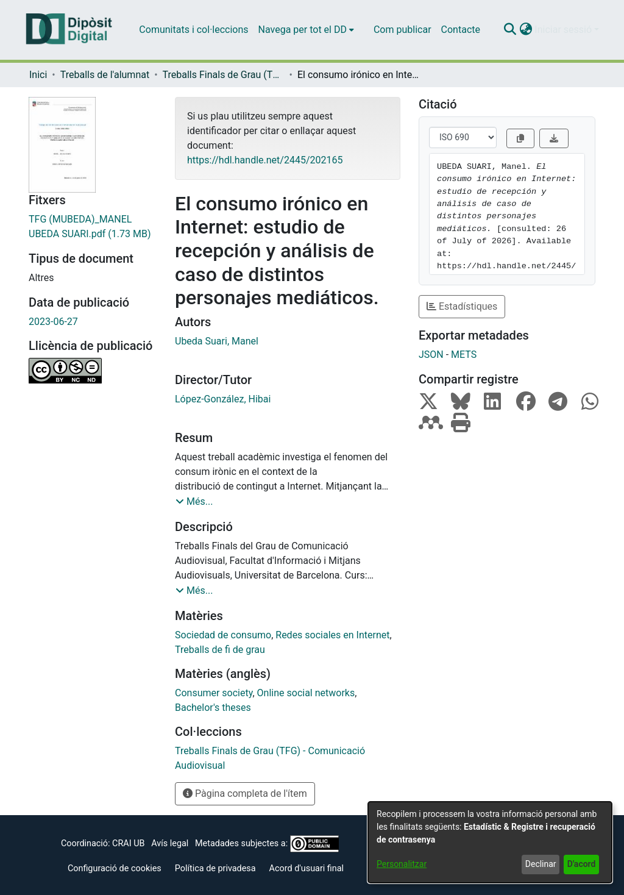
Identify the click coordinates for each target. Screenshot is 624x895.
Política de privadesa (215, 868)
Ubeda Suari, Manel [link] (216, 341)
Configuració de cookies (114, 868)
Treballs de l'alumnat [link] (104, 74)
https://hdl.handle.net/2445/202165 (264, 160)
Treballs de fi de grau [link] (220, 649)
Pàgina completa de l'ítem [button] (245, 793)
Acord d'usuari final (306, 868)
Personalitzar (402, 864)
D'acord (581, 864)
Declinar (540, 864)
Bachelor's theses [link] (213, 707)
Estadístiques (462, 306)
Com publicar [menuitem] (402, 29)
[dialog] (490, 842)
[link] (93, 226)
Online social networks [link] (306, 693)
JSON (431, 354)
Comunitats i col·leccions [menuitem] (193, 29)
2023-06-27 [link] (53, 321)
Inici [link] (38, 74)
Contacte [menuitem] (460, 29)
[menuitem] (306, 30)
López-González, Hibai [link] (223, 399)
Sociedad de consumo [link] (223, 635)
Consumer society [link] (213, 693)
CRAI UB (128, 843)
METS (464, 354)
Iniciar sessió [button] (564, 29)
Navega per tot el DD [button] (302, 29)
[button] (509, 30)
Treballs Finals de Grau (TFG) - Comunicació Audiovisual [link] (224, 74)
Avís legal (169, 843)
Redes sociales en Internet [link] (332, 635)
